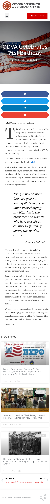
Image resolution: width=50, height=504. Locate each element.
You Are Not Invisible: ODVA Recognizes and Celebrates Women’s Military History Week (24, 416)
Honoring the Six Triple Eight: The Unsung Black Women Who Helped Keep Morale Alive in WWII (25, 461)
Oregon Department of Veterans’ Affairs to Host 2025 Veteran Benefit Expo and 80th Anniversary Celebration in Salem (22, 371)
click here (35, 162)
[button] (7, 15)
